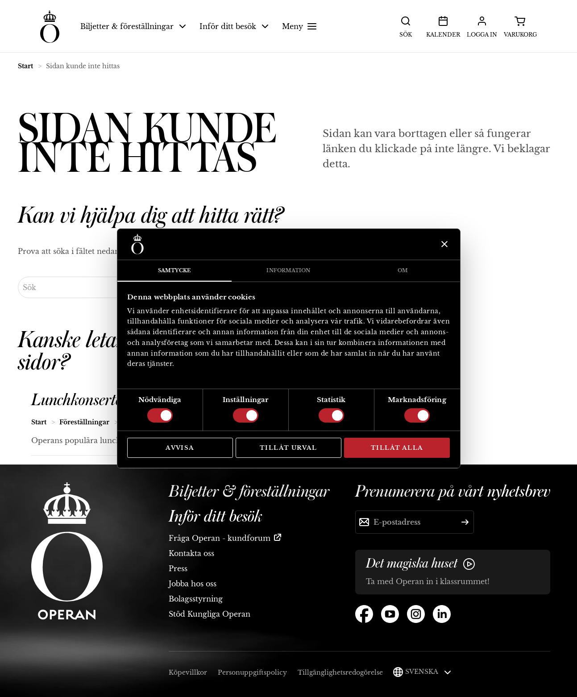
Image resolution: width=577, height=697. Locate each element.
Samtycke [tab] (174, 270)
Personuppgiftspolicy (252, 672)
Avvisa (180, 448)
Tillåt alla (397, 448)
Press (178, 568)
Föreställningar (84, 422)
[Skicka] (465, 522)
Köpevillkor (188, 672)
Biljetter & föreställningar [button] (133, 26)
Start (25, 66)
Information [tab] (288, 270)
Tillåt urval (288, 448)
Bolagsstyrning (196, 598)
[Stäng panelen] (443, 244)
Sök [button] (406, 26)
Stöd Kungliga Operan (209, 614)
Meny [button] (300, 26)
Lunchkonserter (79, 400)
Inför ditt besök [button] (234, 26)
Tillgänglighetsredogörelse (340, 672)
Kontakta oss (191, 553)
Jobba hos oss (192, 583)
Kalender (443, 26)
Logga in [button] (482, 26)
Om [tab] (403, 270)
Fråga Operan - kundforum (219, 538)
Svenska (428, 672)
